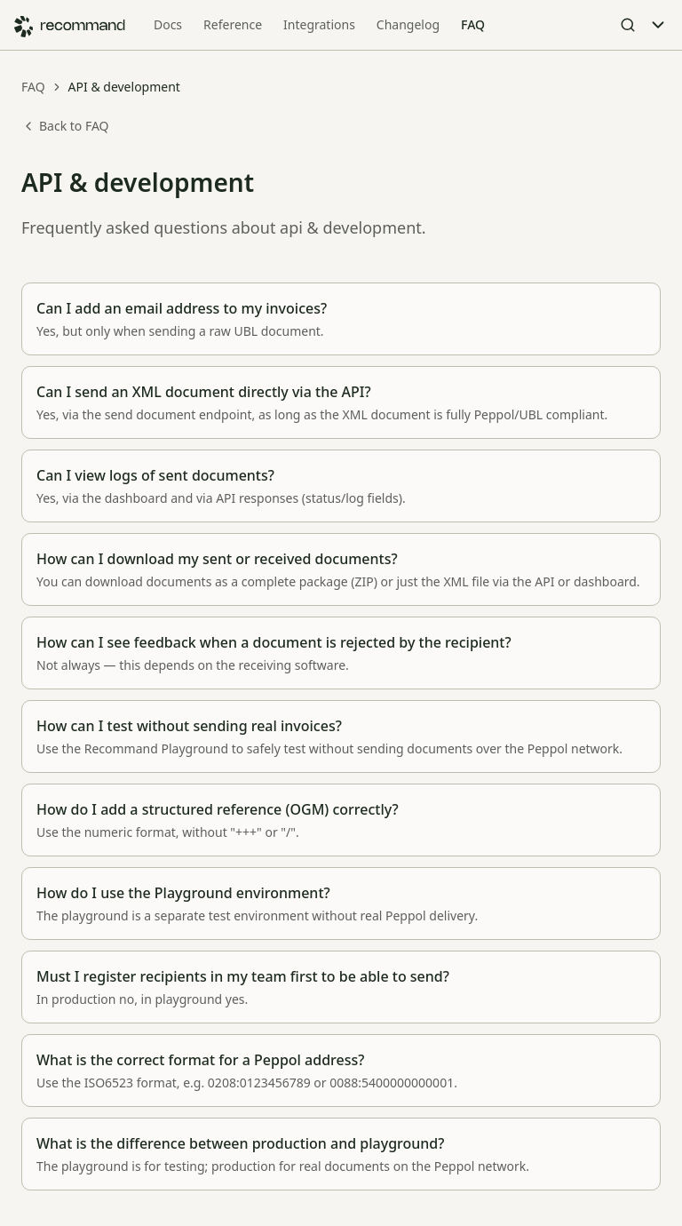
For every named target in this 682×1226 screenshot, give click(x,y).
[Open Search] (628, 25)
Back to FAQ (65, 125)
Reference (232, 24)
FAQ (473, 24)
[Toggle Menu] (658, 25)
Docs (168, 24)
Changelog (408, 24)
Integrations (319, 24)
